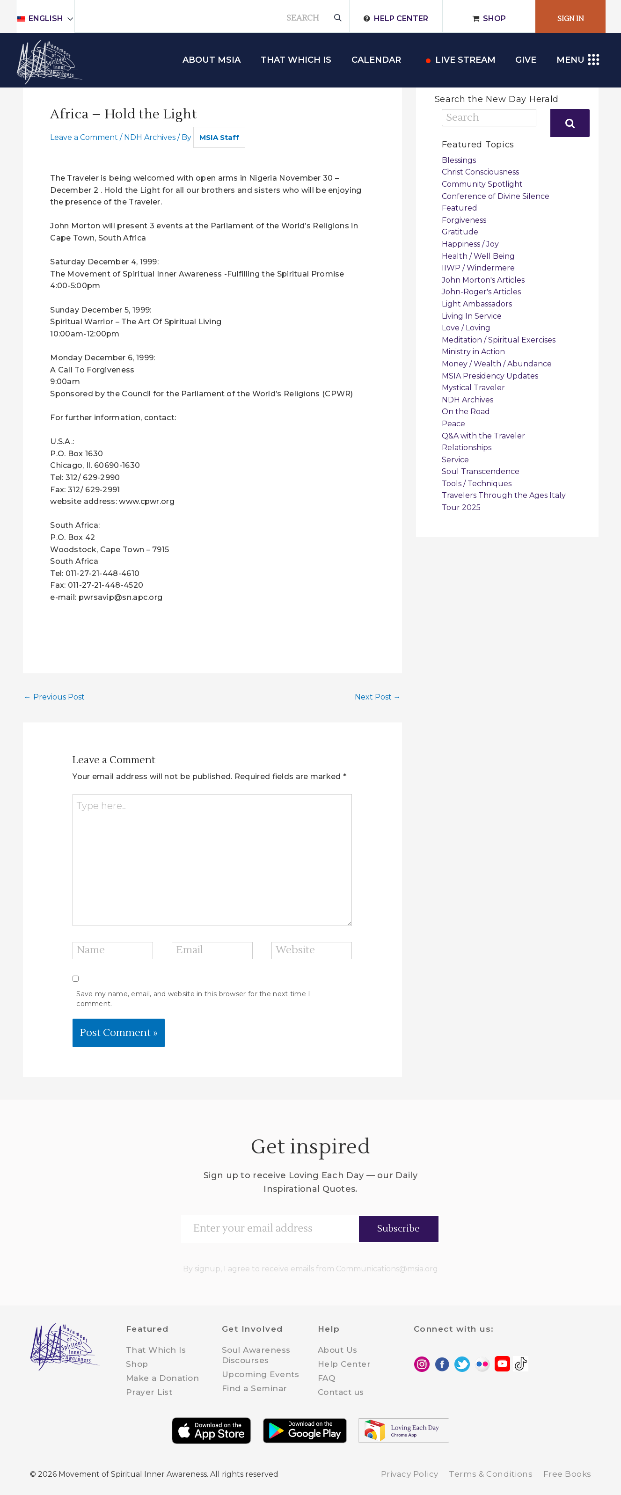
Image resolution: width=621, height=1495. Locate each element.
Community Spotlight (482, 184)
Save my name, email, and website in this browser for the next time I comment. (193, 999)
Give (525, 60)
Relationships (466, 447)
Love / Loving (466, 327)
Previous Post (54, 697)
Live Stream (465, 60)
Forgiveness (464, 220)
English (50, 18)
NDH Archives (149, 137)
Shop (494, 18)
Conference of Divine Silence (495, 196)
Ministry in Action (473, 351)
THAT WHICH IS (296, 60)
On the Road (466, 411)
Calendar (376, 60)
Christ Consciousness (480, 172)
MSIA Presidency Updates (490, 376)
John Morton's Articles (483, 280)
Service (455, 459)
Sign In (570, 19)
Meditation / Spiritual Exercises (498, 339)
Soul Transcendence (480, 471)
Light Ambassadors (477, 303)
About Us (338, 1350)
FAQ (327, 1378)
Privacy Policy (409, 1474)
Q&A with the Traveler (483, 435)
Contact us (341, 1392)
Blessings (459, 160)
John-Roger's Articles (481, 291)
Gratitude (460, 231)
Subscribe (398, 1228)
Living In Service (472, 316)
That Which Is (156, 1350)
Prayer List (149, 1392)
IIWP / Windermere (478, 267)
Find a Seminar (254, 1388)
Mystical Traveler (473, 387)
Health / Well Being (478, 256)
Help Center (401, 18)
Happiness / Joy (470, 244)
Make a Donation (162, 1378)
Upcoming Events (261, 1374)
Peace (453, 423)
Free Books (567, 1474)
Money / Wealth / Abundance (497, 363)
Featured (459, 208)
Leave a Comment (84, 137)
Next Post (378, 697)
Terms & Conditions (491, 1474)
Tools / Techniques (476, 483)
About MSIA (212, 60)
